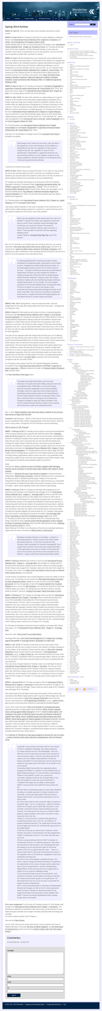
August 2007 (73, 673)
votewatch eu (74, 273)
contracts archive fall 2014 (82, 413)
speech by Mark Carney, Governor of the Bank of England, (36, 249)
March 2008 (73, 662)
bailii (71, 214)
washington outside (75, 190)
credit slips (73, 138)
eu (56, 18)
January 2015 (74, 551)
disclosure (73, 291)
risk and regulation (81, 489)
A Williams (72, 350)
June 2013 (73, 572)
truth (71, 337)
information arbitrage (76, 163)
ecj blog (72, 119)
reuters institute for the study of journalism (82, 179)
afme (71, 64)
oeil (71, 246)
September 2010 (75, 620)
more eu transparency (82, 354)
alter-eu (72, 67)
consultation (73, 285)
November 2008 (74, 651)
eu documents (78, 431)
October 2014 (74, 554)
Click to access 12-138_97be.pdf (16, 427)
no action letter (30, 357)
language (72, 314)
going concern (74, 156)
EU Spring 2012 (79, 435)
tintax (71, 268)
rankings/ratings (74, 326)
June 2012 (73, 589)
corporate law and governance (79, 137)
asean (71, 210)
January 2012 (74, 596)
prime (71, 102)
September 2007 (75, 671)
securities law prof (75, 182)
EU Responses (82, 461)
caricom (72, 215)
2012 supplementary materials (85, 370)
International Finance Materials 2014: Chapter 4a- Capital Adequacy (37, 112)
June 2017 (73, 522)
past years (75, 368)
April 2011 (73, 610)
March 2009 (73, 645)
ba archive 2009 (81, 372)
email (9, 982)
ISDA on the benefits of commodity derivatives (43, 707)
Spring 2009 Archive (80, 438)
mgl (71, 323)
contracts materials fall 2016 (80, 407)
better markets (74, 72)
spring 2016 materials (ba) (79, 398)
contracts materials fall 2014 (82, 422)
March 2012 (73, 594)
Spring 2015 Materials (80, 514)
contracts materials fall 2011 (82, 419)
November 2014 (74, 553)
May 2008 (73, 659)
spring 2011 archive (80, 504)
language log (73, 199)
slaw (71, 258)
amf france (73, 207)
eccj (71, 81)
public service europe (76, 251)
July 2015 (73, 545)
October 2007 (74, 670)
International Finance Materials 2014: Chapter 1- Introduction (36, 907)
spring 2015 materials (80, 394)
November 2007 (74, 668)
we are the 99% (74, 113)
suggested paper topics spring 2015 (84, 515)
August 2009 (73, 637)
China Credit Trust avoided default (29, 634)
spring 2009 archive (88, 502)
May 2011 (73, 608)
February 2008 (74, 664)
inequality (72, 311)
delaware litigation (75, 143)
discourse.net (74, 224)
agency (76, 365)
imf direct (72, 159)
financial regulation (75, 299)
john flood (73, 168)
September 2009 (75, 636)
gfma (71, 89)
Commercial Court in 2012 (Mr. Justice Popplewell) (41, 119)
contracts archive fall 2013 (82, 411)
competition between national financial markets (85, 449)
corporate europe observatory (78, 79)
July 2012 (73, 588)
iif (70, 94)
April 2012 (73, 592)
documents (81, 388)
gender (72, 307)
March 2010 (73, 627)
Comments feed (74, 682)
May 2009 (73, 642)
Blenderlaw (51, 8)
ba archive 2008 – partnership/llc (83, 386)
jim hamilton (73, 166)
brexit (71, 280)
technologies (73, 333)
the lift (71, 265)
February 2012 (74, 595)
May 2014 (73, 558)
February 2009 (74, 646)
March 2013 (73, 576)
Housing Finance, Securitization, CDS (87, 465)
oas (71, 245)
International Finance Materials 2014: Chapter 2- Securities (26, 666)
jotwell (72, 240)
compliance (73, 283)
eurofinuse (73, 82)
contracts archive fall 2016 (79, 406)
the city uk (73, 110)
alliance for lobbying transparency (80, 66)
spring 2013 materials (80, 508)
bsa (71, 73)
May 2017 (73, 523)
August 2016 (73, 536)
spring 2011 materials (80, 505)
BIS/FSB (80, 455)
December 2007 (74, 667)
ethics (71, 293)
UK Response (82, 485)
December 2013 (74, 564)
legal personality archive (87, 378)
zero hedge (73, 193)
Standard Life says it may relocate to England (31, 474)
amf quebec (73, 208)
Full (79, 689)
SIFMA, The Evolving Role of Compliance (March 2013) (24, 42)
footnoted (72, 153)
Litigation (81, 472)
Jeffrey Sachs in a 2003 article (41, 530)
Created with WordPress (54, 1004)
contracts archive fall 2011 (82, 410)
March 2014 (73, 560)
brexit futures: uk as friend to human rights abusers (82, 350)
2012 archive (78, 369)
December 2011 (74, 598)
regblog (72, 256)
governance (73, 308)
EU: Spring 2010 (81, 432)
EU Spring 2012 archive (83, 436)
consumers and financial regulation (86, 451)
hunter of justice (74, 237)
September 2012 (75, 585)
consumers (73, 286)
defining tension (74, 140)
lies (71, 317)
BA (62, 18)
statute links (81, 389)
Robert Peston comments (24, 476)
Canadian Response (84, 457)
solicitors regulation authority (78, 259)
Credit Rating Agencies (85, 458)
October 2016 (74, 533)
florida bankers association (78, 88)
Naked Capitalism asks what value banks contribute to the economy (39, 412)
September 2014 (75, 555)
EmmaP (71, 354)
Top (64, 1004)
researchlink (73, 178)
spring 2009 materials (86, 501)
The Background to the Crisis (86, 482)
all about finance (75, 127)
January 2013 (74, 579)
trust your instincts (75, 187)
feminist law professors (76, 229)
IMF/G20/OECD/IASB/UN (85, 467)
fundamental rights (75, 302)
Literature (81, 470)
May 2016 (73, 539)
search (71, 24)
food (71, 301)
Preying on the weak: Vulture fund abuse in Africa (43, 591)
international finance (45, 18)
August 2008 (73, 655)
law (71, 315)
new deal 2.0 (73, 172)
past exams (75, 363)
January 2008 (74, 665)
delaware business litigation (78, 141)
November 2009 (74, 633)
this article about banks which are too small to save (32, 247)
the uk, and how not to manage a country (82, 51)
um (71, 339)
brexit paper (73, 57)
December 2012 (74, 580)
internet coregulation (76, 165)
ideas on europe (74, 239)
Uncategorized (74, 340)
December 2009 (74, 632)
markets (72, 321)
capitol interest (74, 75)
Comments (90, 689)
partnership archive (86, 379)
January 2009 (74, 648)
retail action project (75, 105)
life (71, 318)
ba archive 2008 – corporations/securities (84, 383)
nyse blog (73, 174)
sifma (71, 107)
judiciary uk (73, 242)
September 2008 (75, 654)
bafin (71, 212)
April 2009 (73, 643)
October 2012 (74, 583)
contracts (17, 18)
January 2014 (74, 563)
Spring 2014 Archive (80, 510)
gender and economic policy (84, 355)
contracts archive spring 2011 (83, 416)
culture (72, 289)
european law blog (75, 227)
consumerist (73, 134)
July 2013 (73, 570)
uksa (71, 111)
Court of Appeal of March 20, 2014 (20, 121)
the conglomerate (75, 184)
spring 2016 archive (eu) (79, 439)
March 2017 (73, 526)
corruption (73, 288)
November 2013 (74, 566)
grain (71, 91)
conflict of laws (74, 221)
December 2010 (74, 616)
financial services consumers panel (80, 86)
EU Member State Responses (87, 460)
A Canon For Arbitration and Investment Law (83, 205)
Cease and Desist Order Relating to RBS (27, 80)
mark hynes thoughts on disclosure (80, 169)
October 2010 (74, 618)
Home (8, 18)
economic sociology (75, 146)
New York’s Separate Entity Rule (36, 698)
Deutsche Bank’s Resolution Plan (17, 189)
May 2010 (73, 624)
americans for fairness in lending (79, 69)
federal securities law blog (77, 149)
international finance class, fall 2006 (88, 498)
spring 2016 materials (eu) (79, 441)
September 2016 (75, 535)
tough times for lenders (76, 185)
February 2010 (74, 629)
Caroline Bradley (29, 18)
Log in (71, 45)
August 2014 (73, 557)
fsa (71, 234)
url (8, 988)
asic (71, 211)
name (9, 976)
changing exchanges (82, 447)
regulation (73, 327)
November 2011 (74, 599)
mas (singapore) (74, 243)
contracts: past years (78, 409)
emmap (71, 355)
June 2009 (73, 640)
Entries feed (73, 680)
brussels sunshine (75, 130)
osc (71, 249)
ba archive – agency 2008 (86, 373)
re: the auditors (74, 177)
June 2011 (73, 607)
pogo (71, 100)
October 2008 (74, 652)
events (72, 296)
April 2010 (73, 626)
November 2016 (74, 532)
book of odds (73, 128)
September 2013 (75, 569)
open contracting (75, 248)
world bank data (74, 191)
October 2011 (74, 601)
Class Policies (19, 920)
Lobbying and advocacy (85, 473)
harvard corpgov (74, 157)
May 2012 (73, 591)
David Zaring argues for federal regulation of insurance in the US (34, 719)
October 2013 (74, 567)
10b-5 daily (73, 125)
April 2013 (73, 574)
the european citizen (76, 264)
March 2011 (73, 611)
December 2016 (74, 531)
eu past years (76, 429)
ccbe (71, 217)
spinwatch (73, 108)
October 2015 (74, 542)
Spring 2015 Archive (82, 395)
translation (73, 334)
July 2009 (73, 639)
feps (71, 83)
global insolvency (75, 155)
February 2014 (74, 561)
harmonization (74, 310)
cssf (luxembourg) (75, 223)
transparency (74, 336)
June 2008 (73, 658)
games (72, 305)
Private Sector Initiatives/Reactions (84, 475)
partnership (77, 366)
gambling (72, 304)
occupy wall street (75, 98)
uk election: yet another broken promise (81, 55)
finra (71, 232)
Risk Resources (76, 401)
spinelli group (74, 262)
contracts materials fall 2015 (82, 423)
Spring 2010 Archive (84, 433)
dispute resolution (75, 292)
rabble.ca (72, 104)
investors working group (77, 95)
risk (71, 329)
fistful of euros (74, 152)
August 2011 (73, 604)
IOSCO (80, 469)
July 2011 (73, 605)
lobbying (72, 320)
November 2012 (74, 582)
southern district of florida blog (79, 261)
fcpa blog (72, 147)
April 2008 (73, 661)
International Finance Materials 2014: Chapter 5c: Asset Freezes (36, 70)
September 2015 (75, 544)
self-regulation (74, 330)
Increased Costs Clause (50, 134)
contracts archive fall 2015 (82, 414)
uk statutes (73, 270)
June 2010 (73, 623)
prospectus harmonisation (84, 488)
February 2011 (74, 613)
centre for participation (76, 76)
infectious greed (74, 162)
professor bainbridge (76, 175)
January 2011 (74, 614)
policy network (74, 101)
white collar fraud (75, 274)
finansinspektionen (75, 230)
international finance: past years (80, 37)
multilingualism (74, 324)
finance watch (74, 85)
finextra (72, 150)
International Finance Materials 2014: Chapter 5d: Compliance (36, 40)
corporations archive (86, 376)
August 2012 (73, 586)
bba (71, 70)
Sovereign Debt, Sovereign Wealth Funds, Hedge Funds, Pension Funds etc (86, 479)
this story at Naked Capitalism (37, 927)
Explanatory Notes (19, 582)
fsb (71, 236)
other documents (79, 445)
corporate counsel (75, 136)
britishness (73, 282)
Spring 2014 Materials (80, 511)
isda (71, 97)
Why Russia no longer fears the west (18, 415)
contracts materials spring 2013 (83, 426)
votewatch (73, 271)
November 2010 (74, 617)
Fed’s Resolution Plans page (18, 375)
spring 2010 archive (82, 494)
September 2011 (75, 602)
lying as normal (78, 352)
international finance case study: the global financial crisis (86, 453)
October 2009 (74, 635)
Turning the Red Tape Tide (39, 235)
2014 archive (78, 391)
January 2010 (74, 630)
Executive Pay (82, 463)
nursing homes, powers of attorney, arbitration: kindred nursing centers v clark (83, 53)
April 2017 (73, 525)
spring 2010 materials (80, 492)
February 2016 (74, 541)
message (10, 950)
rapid (71, 252)
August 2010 (73, 621)
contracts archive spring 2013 (83, 417)
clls (71, 78)
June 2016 (73, 538)
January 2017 (74, 529)
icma (71, 92)
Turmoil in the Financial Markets (87, 483)
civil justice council (75, 218)
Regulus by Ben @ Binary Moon (35, 1004)
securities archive (85, 381)
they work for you (75, 267)
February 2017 (74, 528)
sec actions (73, 181)
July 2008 (73, 657)
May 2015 (73, 547)
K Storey (72, 347)
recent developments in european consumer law (82, 254)
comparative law (74, 220)
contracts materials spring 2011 (83, 425)
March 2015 (73, 548)
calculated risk (74, 131)
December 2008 (74, 649)
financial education (75, 298)
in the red (72, 160)
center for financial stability (78, 133)
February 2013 (74, 577)
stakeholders (73, 332)
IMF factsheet (30, 586)
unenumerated (74, 188)
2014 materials (80, 392)
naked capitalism (75, 171)
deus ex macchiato (75, 144)
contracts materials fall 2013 (82, 420)
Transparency (76, 403)
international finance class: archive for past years (86, 496)
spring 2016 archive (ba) (79, 397)
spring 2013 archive (80, 507)
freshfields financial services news (80, 233)
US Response (82, 486)
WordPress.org (74, 683)
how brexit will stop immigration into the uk (82, 58)
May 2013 (73, 573)
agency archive (84, 375)
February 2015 (74, 550)
